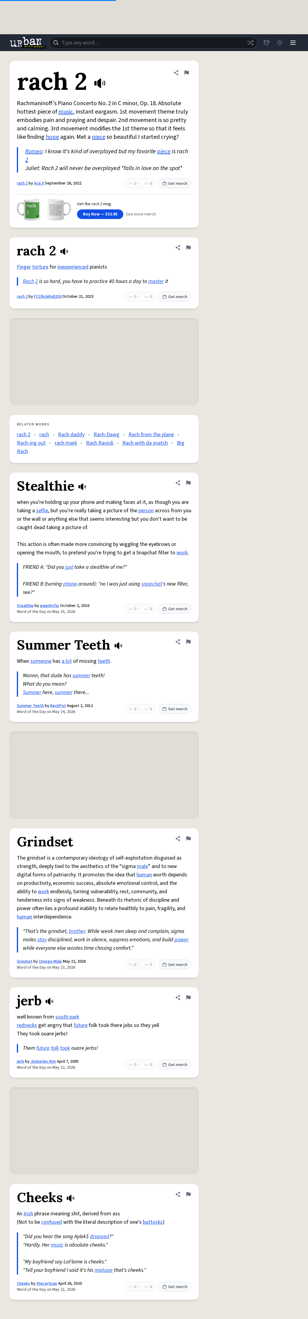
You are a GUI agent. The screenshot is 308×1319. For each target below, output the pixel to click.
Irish (28, 1213)
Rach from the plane (151, 434)
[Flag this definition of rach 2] (186, 73)
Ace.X (39, 183)
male (142, 866)
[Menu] (293, 42)
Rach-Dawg (106, 434)
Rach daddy (71, 434)
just (69, 567)
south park (67, 1017)
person (146, 510)
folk (55, 1048)
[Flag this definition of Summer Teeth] (188, 642)
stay (42, 939)
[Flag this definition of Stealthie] (188, 483)
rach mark (66, 443)
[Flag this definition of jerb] (188, 997)
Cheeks (23, 1284)
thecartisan (46, 1284)
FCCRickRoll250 (47, 297)
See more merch (141, 214)
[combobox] (153, 43)
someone (40, 661)
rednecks (27, 1025)
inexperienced (72, 267)
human (144, 875)
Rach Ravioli (99, 443)
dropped (99, 1236)
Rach (28, 281)
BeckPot (58, 706)
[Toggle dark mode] (279, 42)
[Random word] (250, 42)
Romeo (33, 151)
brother (77, 931)
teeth (104, 661)
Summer (32, 692)
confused (51, 1222)
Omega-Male (50, 961)
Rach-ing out (31, 443)
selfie (42, 510)
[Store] (266, 42)
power (181, 939)
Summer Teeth (30, 706)
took (65, 1048)
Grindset (24, 961)
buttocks (153, 1222)
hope (52, 137)
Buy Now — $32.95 (100, 214)
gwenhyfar (49, 606)
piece (98, 137)
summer (81, 675)
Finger (24, 267)
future (81, 1025)
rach (44, 434)
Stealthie (25, 606)
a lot (67, 661)
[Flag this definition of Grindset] (188, 838)
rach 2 (22, 183)
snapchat (151, 584)
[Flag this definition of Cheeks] (188, 1194)
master (156, 281)
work (182, 552)
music (65, 112)
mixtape (103, 1270)
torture (40, 267)
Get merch (174, 184)
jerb (20, 1062)
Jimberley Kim (43, 1062)
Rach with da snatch (145, 443)
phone (70, 584)
